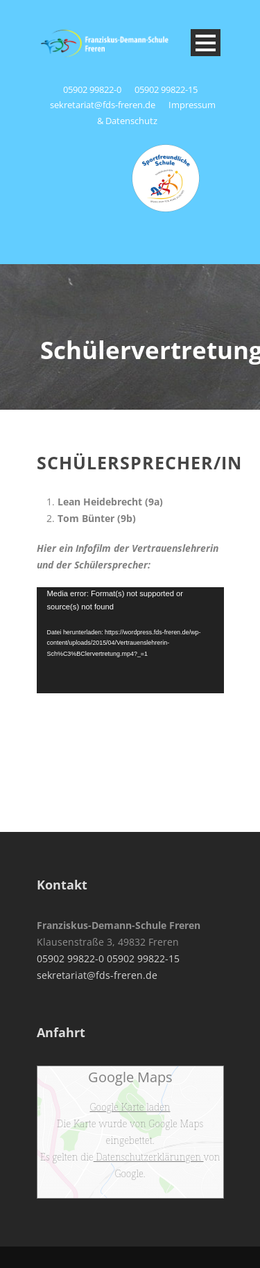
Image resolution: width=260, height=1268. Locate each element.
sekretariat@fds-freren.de (102, 104)
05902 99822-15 (166, 89)
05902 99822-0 (93, 89)
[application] (130, 640)
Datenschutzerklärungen (149, 1156)
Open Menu (205, 42)
